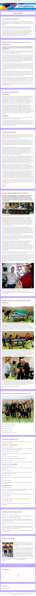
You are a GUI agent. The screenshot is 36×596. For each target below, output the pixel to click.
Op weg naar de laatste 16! (10, 19)
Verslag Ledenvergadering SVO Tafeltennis (15, 193)
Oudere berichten (4, 565)
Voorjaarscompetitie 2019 (10, 92)
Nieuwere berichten (31, 565)
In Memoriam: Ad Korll (9, 132)
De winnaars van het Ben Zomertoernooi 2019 (16, 393)
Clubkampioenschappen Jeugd (12, 512)
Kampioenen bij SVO (8, 538)
